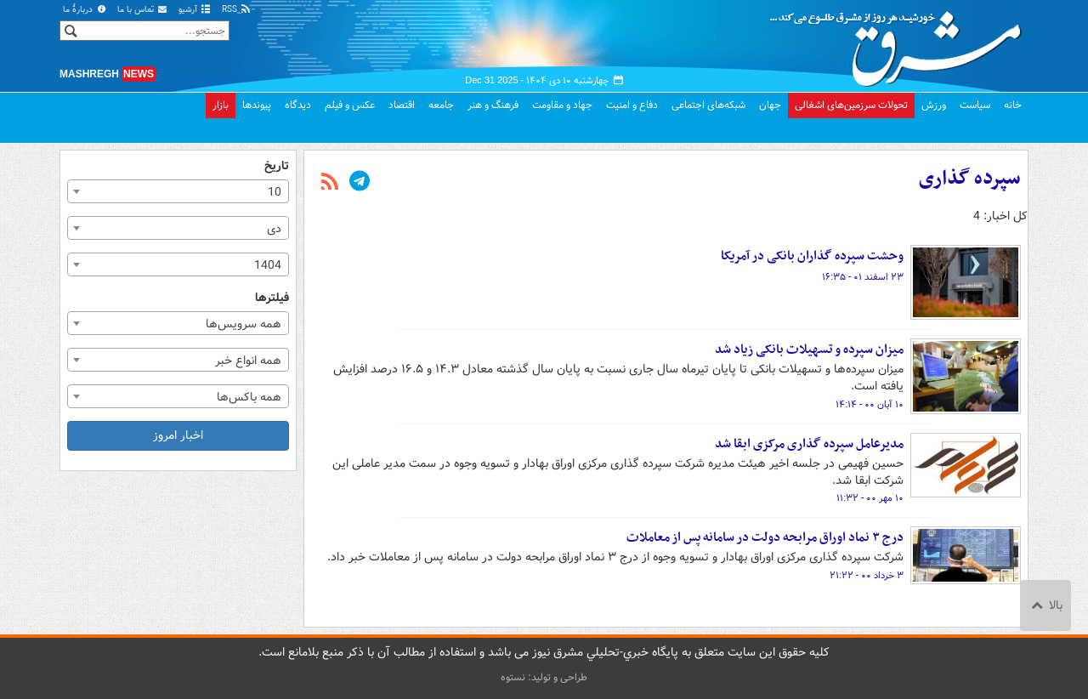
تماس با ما (142, 9)
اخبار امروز (178, 435)
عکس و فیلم (350, 105)
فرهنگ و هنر (493, 105)
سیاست (975, 105)
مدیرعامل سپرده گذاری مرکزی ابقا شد (809, 444)
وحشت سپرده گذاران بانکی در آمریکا (812, 256)
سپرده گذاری (970, 179)
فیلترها (272, 298)
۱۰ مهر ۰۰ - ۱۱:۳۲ (870, 498)
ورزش (933, 105)
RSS (237, 9)
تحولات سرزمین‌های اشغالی (851, 105)
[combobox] (178, 191)
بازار (220, 105)
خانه (1013, 105)
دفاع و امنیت (632, 105)
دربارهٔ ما (85, 9)
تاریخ (276, 166)
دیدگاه (298, 105)
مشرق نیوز (901, 42)
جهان (770, 105)
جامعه (441, 105)
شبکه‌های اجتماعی (708, 105)
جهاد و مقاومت (562, 105)
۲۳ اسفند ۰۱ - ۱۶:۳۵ (863, 277)
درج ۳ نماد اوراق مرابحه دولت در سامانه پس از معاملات (765, 537)
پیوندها (256, 105)
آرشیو (195, 9)
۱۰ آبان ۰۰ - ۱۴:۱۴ (870, 404)
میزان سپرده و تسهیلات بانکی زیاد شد (808, 349)
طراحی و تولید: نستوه (544, 677)
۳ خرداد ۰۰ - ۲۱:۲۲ (867, 575)
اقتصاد (401, 105)
